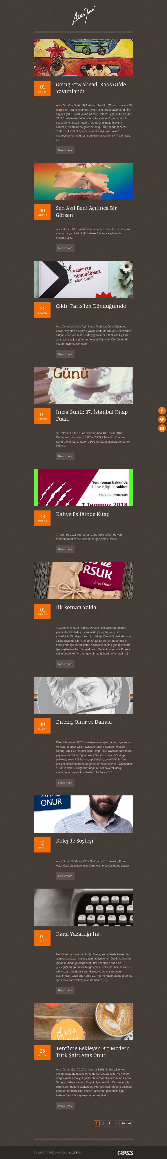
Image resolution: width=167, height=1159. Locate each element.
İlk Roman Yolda (76, 607)
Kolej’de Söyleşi (74, 840)
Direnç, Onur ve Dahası (84, 721)
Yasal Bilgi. (75, 1152)
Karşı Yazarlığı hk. (78, 933)
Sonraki (126, 1123)
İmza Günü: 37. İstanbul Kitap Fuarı (92, 415)
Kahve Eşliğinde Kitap (82, 514)
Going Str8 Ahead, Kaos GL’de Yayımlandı (91, 88)
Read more (65, 150)
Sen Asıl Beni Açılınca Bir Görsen (86, 211)
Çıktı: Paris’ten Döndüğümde (91, 305)
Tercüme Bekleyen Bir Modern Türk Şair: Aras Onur (93, 1051)
